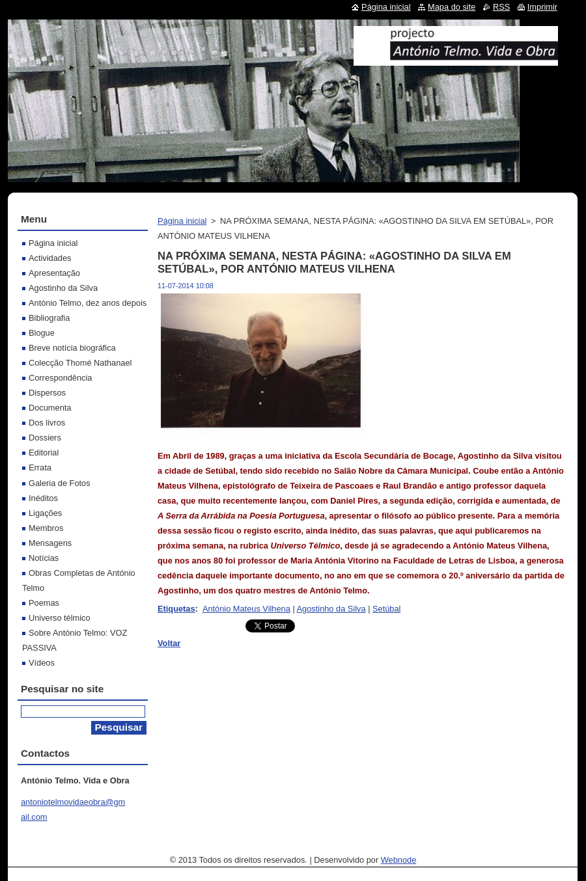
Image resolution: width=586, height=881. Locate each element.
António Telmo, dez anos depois (87, 303)
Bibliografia (49, 318)
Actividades (50, 258)
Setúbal (386, 609)
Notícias (44, 558)
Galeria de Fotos (60, 483)
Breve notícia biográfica (72, 348)
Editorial (44, 452)
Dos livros (47, 422)
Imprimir (542, 7)
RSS (501, 7)
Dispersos (47, 393)
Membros (46, 528)
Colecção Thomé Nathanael (80, 363)
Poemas (44, 603)
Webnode (399, 860)
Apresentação (54, 273)
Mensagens (50, 543)
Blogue (42, 333)
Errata (40, 467)
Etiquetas (176, 609)
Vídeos (42, 663)
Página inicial (182, 221)
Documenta (50, 408)
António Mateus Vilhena (246, 609)
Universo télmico (60, 618)
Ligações (45, 513)
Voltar (169, 643)
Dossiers (45, 437)
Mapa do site (451, 7)
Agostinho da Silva (331, 609)
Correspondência (60, 378)
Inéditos (43, 498)
